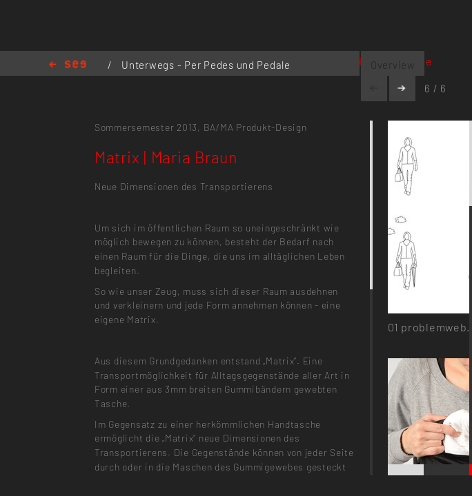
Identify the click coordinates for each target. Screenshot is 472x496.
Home (67, 65)
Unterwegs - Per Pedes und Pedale (206, 65)
